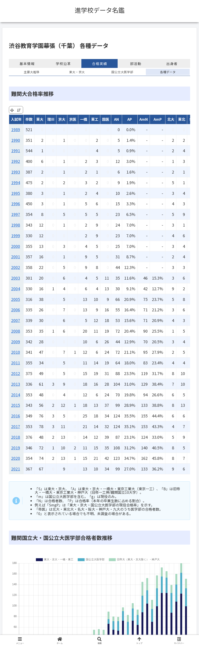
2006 (15, 309)
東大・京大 (77, 72)
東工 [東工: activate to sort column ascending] (94, 119)
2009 (15, 341)
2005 (15, 299)
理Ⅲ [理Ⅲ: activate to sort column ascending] (50, 119)
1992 (15, 161)
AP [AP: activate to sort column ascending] (129, 119)
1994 (15, 182)
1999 (15, 235)
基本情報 (27, 63)
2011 (15, 362)
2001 (15, 256)
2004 (15, 288)
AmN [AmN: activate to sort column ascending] (143, 119)
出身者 (172, 63)
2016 (15, 416)
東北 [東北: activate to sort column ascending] (181, 119)
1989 (15, 129)
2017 (15, 426)
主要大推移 (31, 72)
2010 (15, 352)
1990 (15, 140)
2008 (15, 331)
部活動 (135, 63)
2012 (15, 373)
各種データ (168, 72)
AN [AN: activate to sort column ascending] (116, 119)
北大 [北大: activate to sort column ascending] (170, 119)
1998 (15, 225)
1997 (15, 214)
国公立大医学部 (122, 72)
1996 (15, 203)
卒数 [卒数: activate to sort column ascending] (28, 119)
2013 (15, 384)
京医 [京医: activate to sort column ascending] (72, 119)
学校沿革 (63, 63)
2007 (15, 320)
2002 (15, 267)
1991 (15, 150)
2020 (15, 458)
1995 (15, 193)
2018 (15, 437)
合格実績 (99, 63)
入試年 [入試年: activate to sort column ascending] (16, 119)
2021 (15, 469)
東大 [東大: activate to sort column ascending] (39, 119)
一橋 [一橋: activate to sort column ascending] (83, 119)
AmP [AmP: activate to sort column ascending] (158, 119)
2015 (15, 405)
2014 (15, 394)
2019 (15, 447)
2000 (15, 246)
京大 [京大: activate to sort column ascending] (61, 119)
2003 (15, 278)
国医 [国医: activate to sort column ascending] (105, 119)
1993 (15, 172)
